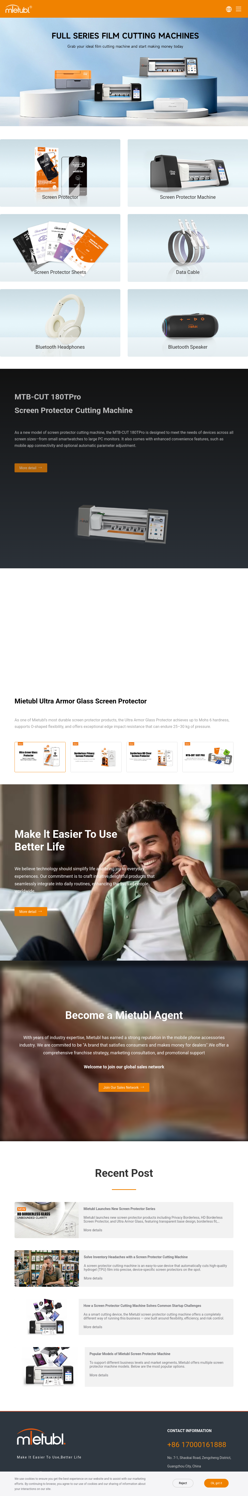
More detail (27, 912)
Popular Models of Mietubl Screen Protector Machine (130, 1354)
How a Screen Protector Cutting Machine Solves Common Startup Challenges (142, 1306)
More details (93, 1230)
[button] (112, 118)
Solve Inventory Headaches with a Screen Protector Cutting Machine (136, 1257)
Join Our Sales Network (121, 1087)
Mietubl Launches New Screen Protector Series (119, 1209)
